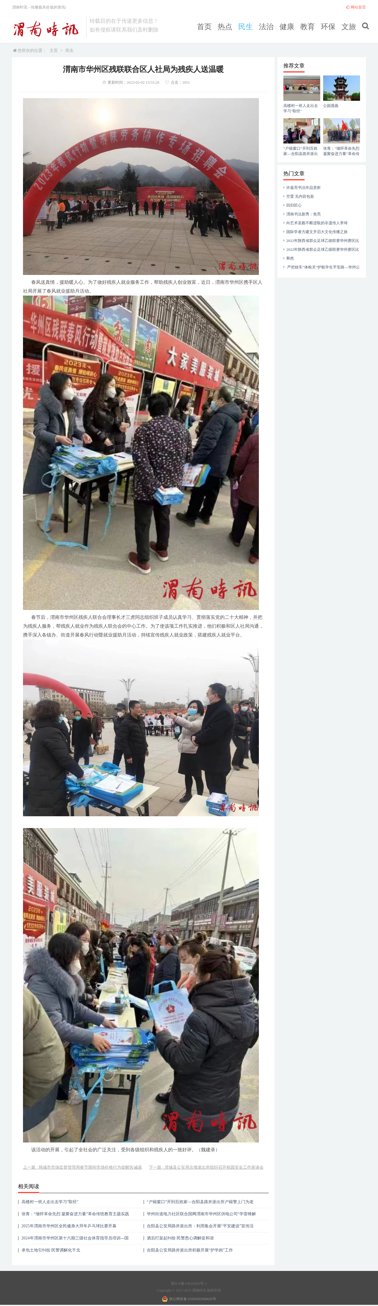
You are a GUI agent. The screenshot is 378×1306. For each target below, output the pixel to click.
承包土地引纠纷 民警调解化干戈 (51, 1250)
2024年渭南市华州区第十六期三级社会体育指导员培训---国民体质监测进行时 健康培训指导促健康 (75, 1240)
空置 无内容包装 (300, 196)
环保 (328, 27)
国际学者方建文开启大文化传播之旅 (317, 232)
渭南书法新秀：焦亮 (303, 214)
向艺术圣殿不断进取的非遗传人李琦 (317, 223)
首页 (204, 27)
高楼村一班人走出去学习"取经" (50, 1202)
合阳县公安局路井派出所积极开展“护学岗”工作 (190, 1250)
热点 (225, 27)
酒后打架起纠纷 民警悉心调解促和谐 (180, 1238)
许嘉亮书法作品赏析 (303, 187)
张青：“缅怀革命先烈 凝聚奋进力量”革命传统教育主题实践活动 (75, 1216)
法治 (266, 27)
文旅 (348, 27)
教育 (307, 27)
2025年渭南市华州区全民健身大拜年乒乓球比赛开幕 (69, 1226)
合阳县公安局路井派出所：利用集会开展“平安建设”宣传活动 (200, 1228)
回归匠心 (294, 205)
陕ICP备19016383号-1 (189, 1283)
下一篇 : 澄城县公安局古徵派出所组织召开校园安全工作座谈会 (206, 1167)
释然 (290, 258)
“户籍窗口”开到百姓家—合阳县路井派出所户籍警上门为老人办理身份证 (200, 1204)
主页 (54, 50)
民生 (245, 27)
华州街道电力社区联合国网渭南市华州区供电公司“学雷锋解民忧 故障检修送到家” (201, 1216)
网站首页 (356, 7)
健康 (287, 27)
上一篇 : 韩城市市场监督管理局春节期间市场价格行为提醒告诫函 (82, 1167)
